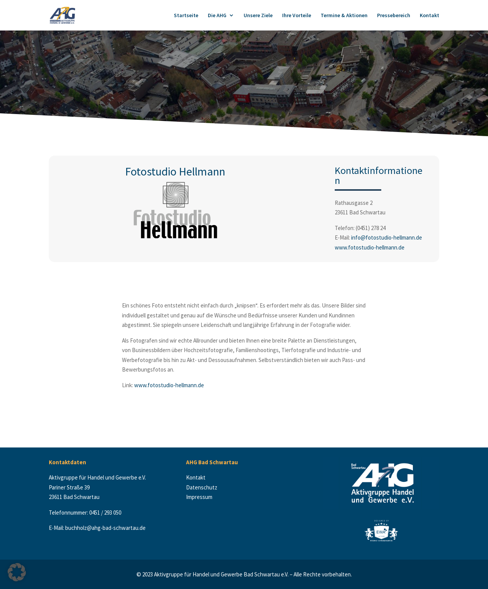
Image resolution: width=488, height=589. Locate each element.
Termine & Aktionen (344, 16)
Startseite (186, 16)
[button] (17, 572)
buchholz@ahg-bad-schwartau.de (105, 527)
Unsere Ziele (258, 16)
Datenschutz (202, 487)
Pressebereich (393, 16)
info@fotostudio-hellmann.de (386, 237)
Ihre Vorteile (296, 16)
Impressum (199, 496)
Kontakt (429, 16)
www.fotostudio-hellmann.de (370, 247)
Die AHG (217, 16)
